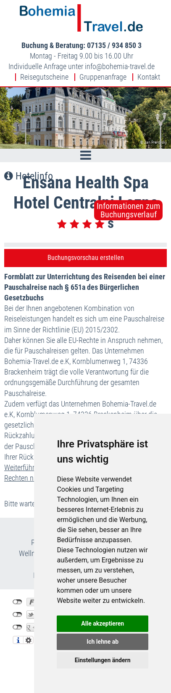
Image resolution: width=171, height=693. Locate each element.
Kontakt (148, 77)
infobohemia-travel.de (120, 66)
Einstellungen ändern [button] (103, 660)
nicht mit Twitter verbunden (17, 614)
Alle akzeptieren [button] (102, 623)
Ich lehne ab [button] (102, 641)
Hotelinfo (28, 176)
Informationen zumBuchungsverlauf (128, 210)
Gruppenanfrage (102, 77)
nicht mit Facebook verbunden (17, 602)
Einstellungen (28, 640)
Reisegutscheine (44, 77)
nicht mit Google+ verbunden (17, 627)
